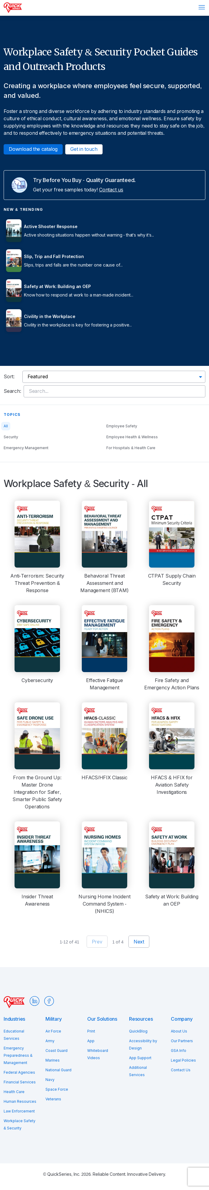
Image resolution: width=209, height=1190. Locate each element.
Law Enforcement (19, 1111)
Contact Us (181, 1070)
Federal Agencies (19, 1072)
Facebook (49, 1001)
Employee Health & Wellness (132, 437)
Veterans (53, 1099)
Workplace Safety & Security (19, 1124)
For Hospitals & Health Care (130, 448)
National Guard (58, 1070)
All (6, 426)
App (91, 1041)
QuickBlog (138, 1031)
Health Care (14, 1092)
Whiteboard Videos (97, 1054)
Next (139, 941)
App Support (140, 1058)
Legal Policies (183, 1060)
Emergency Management (26, 448)
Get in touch (84, 149)
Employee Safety (121, 426)
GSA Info (178, 1051)
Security (11, 437)
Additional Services (138, 1071)
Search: (12, 391)
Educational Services (14, 1035)
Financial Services (20, 1082)
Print (91, 1031)
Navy (50, 1080)
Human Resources (20, 1101)
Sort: (9, 376)
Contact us (111, 189)
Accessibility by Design (143, 1044)
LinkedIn (34, 1001)
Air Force (53, 1031)
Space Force (56, 1089)
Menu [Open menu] (201, 7)
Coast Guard (56, 1051)
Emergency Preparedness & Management (18, 1055)
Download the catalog (33, 149)
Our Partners (182, 1041)
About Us (179, 1031)
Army (50, 1041)
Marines (52, 1060)
